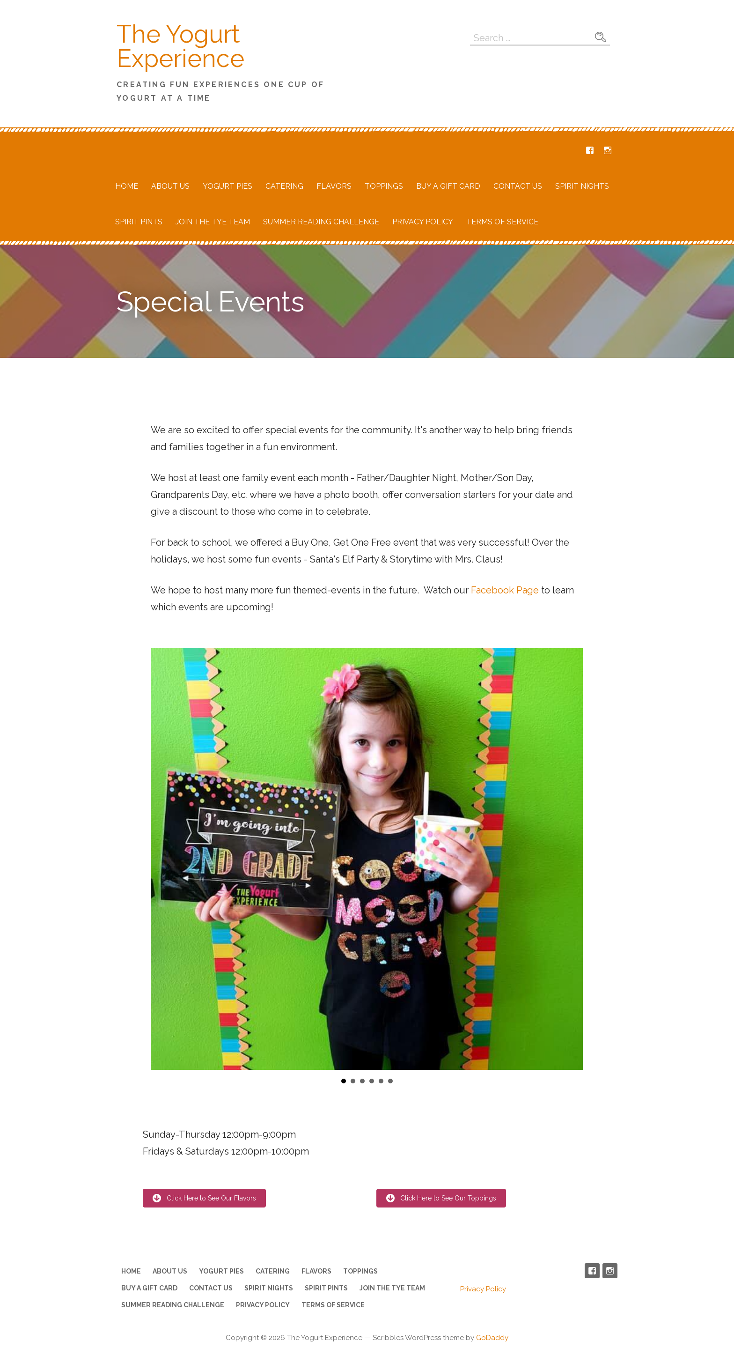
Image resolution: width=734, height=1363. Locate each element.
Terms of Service (502, 221)
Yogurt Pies (227, 186)
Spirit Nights (582, 186)
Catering (284, 186)
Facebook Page (505, 590)
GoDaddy (492, 1337)
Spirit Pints (138, 221)
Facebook (589, 150)
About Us (170, 186)
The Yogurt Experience (180, 46)
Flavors (334, 186)
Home (126, 186)
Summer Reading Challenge (321, 221)
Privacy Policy (422, 221)
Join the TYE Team (213, 221)
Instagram (607, 150)
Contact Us (517, 186)
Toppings (384, 186)
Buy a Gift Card (448, 186)
